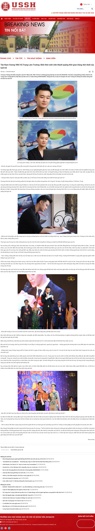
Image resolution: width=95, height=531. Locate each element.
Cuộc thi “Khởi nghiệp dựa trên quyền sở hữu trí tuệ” (16, 489)
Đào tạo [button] (44, 18)
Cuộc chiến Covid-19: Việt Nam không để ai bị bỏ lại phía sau (18, 481)
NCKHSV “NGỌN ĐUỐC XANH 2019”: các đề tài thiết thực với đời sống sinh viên (24, 487)
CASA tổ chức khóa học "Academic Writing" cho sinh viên (17, 498)
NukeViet (40, 524)
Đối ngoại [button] (70, 18)
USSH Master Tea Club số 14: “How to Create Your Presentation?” (20, 464)
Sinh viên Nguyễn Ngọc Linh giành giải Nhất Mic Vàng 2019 (18, 495)
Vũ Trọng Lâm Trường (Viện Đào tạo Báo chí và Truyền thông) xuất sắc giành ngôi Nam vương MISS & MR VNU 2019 (33, 492)
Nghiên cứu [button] (61, 18)
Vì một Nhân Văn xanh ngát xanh (11, 503)
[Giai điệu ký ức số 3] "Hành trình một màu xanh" (15, 506)
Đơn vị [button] (77, 18)
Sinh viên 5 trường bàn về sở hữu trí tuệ (13, 500)
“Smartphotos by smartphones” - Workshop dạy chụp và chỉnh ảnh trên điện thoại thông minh (27, 461)
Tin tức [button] (27, 18)
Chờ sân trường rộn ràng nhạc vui (11, 478)
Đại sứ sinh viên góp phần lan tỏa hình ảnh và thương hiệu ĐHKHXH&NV (21, 470)
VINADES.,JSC (52, 524)
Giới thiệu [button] (7, 18)
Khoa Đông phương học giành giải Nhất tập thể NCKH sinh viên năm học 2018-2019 (24, 459)
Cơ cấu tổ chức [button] (18, 18)
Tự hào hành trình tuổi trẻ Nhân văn (12, 509)
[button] (85, 4)
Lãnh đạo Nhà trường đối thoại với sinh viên (14, 472)
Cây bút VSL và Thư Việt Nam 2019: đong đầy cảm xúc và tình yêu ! (20, 467)
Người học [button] (52, 18)
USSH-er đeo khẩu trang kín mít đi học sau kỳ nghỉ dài (17, 475)
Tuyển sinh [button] (35, 18)
